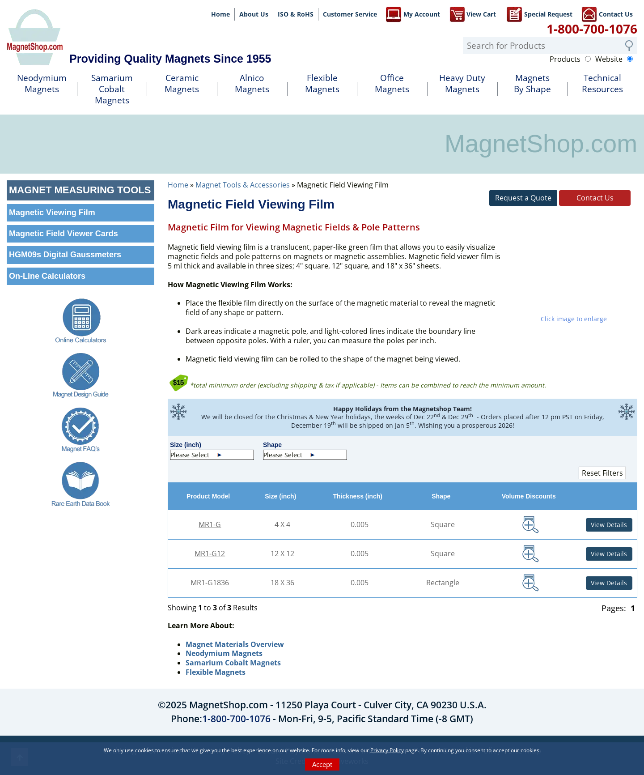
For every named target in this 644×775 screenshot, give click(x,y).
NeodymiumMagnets (42, 83)
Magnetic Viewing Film (52, 212)
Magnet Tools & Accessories (242, 185)
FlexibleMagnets (322, 83)
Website (609, 59)
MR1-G (210, 524)
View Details (609, 524)
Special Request (539, 14)
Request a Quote (523, 198)
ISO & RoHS (296, 14)
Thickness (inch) (359, 496)
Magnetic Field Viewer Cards (63, 233)
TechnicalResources (602, 83)
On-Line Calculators (47, 276)
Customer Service (350, 14)
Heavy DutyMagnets (462, 83)
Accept (322, 764)
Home (220, 14)
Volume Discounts (530, 496)
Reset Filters (602, 473)
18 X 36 (282, 583)
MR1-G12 (210, 553)
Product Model (209, 496)
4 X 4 (282, 524)
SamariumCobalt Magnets (112, 89)
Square (443, 524)
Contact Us (607, 14)
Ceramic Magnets (182, 83)
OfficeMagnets (392, 83)
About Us (253, 14)
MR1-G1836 (210, 583)
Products (565, 59)
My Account (413, 14)
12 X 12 (282, 553)
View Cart (472, 14)
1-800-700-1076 (592, 28)
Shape (443, 496)
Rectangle (442, 583)
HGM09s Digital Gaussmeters (65, 254)
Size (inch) (282, 496)
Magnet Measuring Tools (80, 190)
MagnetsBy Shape (532, 83)
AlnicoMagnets (252, 83)
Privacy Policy (387, 750)
